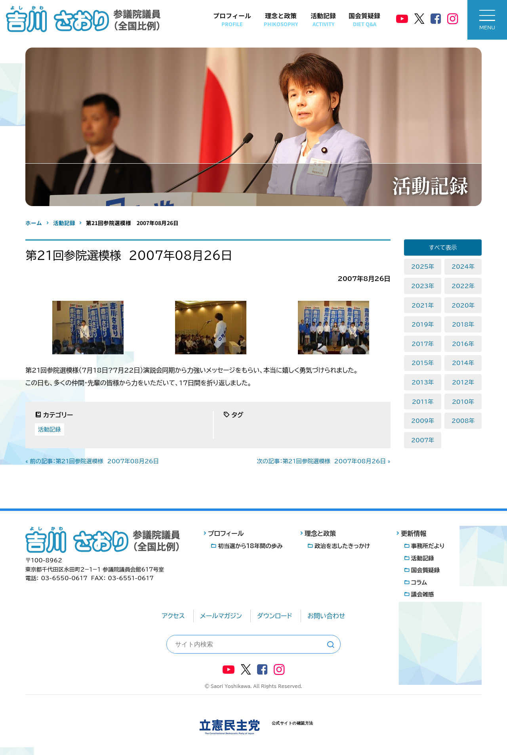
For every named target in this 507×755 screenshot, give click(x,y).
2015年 (423, 363)
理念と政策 (281, 19)
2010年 (463, 402)
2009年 (422, 421)
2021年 (423, 305)
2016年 (463, 344)
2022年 (463, 286)
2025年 (422, 267)
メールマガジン (221, 616)
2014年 (463, 363)
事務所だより (428, 546)
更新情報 (413, 533)
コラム (419, 582)
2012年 (463, 382)
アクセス (173, 616)
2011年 (422, 402)
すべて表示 (443, 247)
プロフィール (232, 19)
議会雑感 (422, 594)
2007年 (422, 440)
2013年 (423, 382)
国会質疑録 (364, 19)
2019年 (423, 324)
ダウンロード (274, 616)
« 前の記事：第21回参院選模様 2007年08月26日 (92, 461)
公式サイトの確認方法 (292, 723)
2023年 (422, 286)
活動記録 (323, 19)
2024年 (463, 267)
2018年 (463, 324)
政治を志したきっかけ (342, 546)
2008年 (463, 421)
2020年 (463, 305)
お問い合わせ (326, 616)
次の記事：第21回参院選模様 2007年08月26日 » (323, 461)
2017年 (423, 344)
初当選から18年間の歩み (250, 546)
